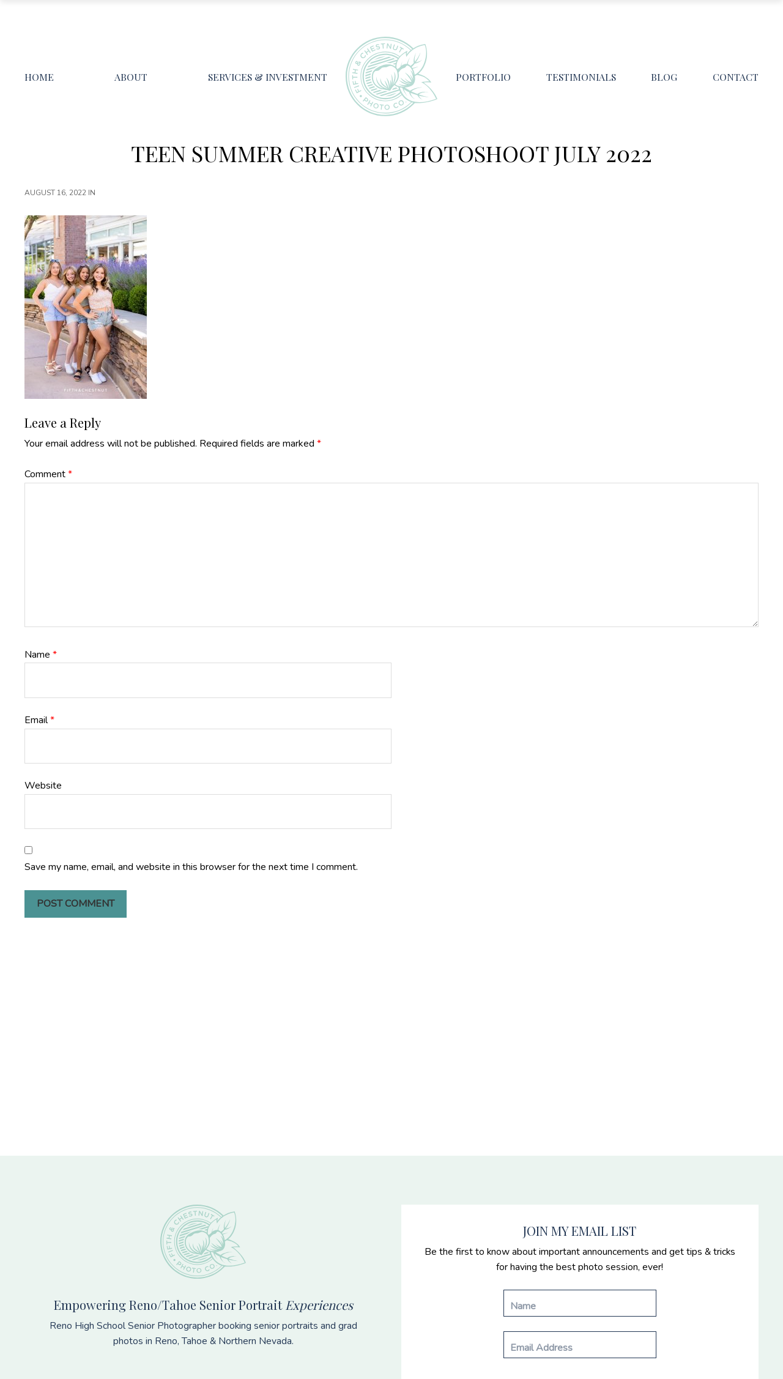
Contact (736, 76)
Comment (48, 474)
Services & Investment (267, 76)
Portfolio (483, 76)
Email (39, 720)
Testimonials (581, 76)
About (130, 76)
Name (40, 654)
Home (39, 76)
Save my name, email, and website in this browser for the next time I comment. (191, 867)
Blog (664, 76)
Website (43, 785)
